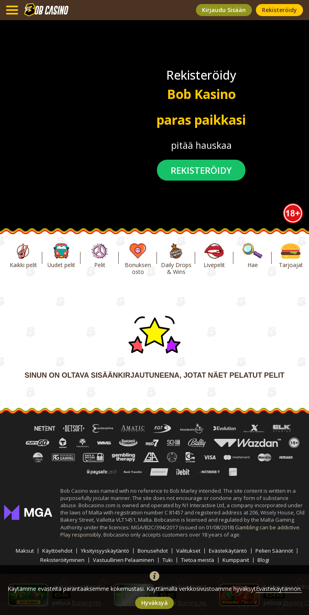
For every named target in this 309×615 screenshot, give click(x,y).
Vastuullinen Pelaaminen (123, 560)
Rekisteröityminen (62, 560)
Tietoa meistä (197, 560)
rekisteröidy (279, 10)
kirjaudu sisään (224, 10)
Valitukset (188, 550)
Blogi (263, 560)
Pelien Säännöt (274, 550)
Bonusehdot (153, 550)
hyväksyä (154, 603)
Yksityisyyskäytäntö (105, 550)
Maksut (25, 550)
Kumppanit (235, 560)
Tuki (168, 560)
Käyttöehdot (57, 550)
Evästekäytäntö (228, 550)
